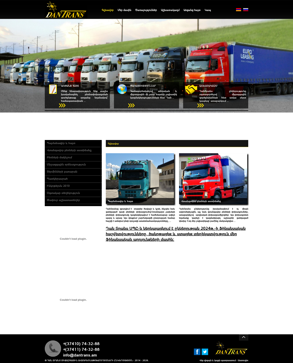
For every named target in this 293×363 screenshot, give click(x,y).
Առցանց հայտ (192, 10)
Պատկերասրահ (57, 178)
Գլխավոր (108, 10)
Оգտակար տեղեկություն (63, 193)
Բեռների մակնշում (59, 157)
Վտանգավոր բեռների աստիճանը (69, 150)
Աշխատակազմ (170, 10)
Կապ (208, 10)
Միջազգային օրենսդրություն (66, 164)
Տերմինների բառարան (62, 171)
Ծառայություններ (146, 10)
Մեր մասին (124, 10)
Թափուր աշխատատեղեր (63, 200)
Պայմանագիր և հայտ (61, 143)
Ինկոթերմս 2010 (58, 185)
